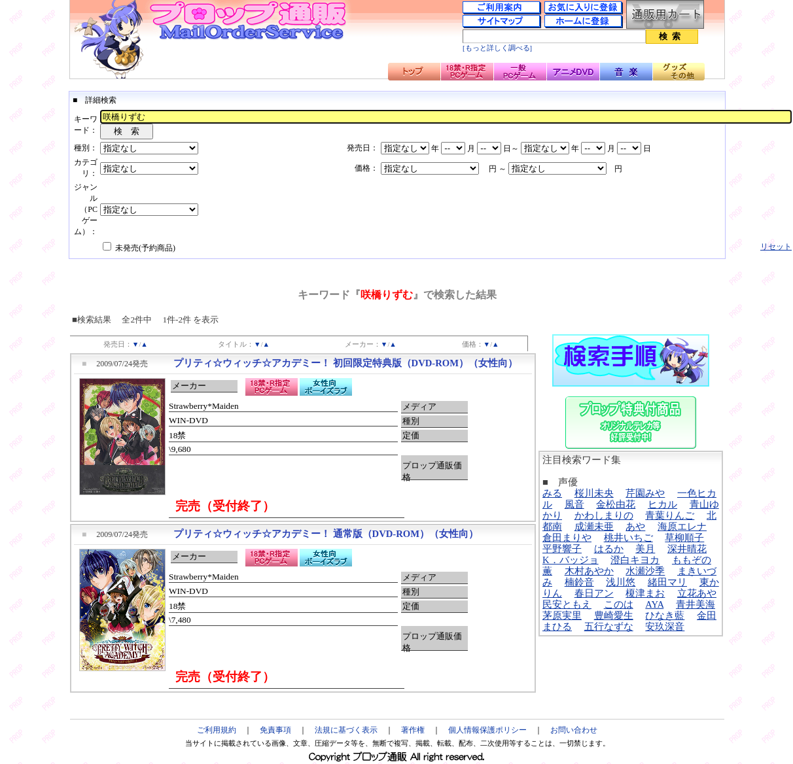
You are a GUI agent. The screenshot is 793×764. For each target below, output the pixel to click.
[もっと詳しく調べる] (497, 48)
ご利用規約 (216, 730)
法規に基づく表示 (346, 730)
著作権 (413, 730)
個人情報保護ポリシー (487, 730)
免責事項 (275, 730)
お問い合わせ (573, 730)
